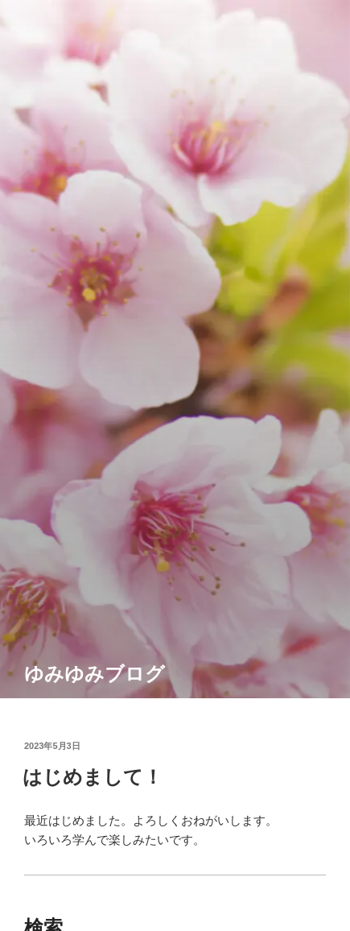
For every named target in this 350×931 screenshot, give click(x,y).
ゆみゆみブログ (94, 674)
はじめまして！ (93, 777)
